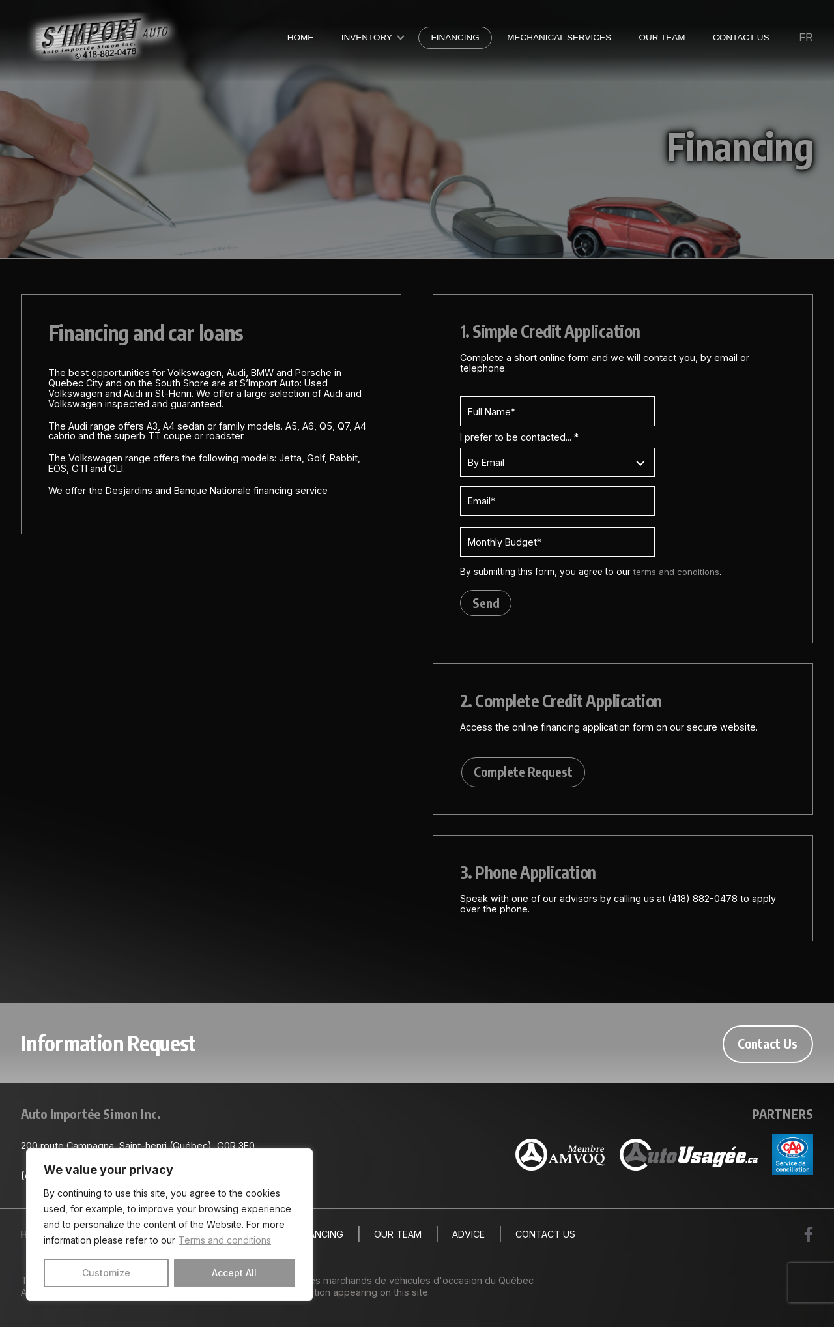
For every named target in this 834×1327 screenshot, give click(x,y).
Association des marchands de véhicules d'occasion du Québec (392, 1281)
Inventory (366, 37)
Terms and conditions (225, 1240)
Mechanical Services (559, 37)
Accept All (234, 1272)
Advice (468, 1236)
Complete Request (522, 773)
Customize (106, 1272)
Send (486, 603)
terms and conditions (677, 571)
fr (806, 37)
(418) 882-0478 (703, 901)
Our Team (662, 37)
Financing (455, 37)
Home (300, 37)
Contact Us (741, 37)
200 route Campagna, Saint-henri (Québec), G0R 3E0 (138, 1147)
